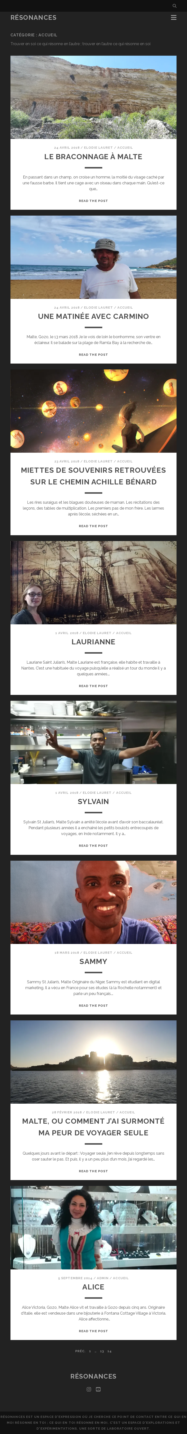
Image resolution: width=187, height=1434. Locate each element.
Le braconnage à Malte (93, 156)
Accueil (125, 147)
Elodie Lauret (98, 147)
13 (102, 1351)
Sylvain (93, 801)
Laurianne (94, 642)
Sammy (93, 961)
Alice (93, 1287)
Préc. (80, 1351)
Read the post (93, 201)
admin (103, 1278)
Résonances (33, 17)
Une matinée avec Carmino (93, 316)
